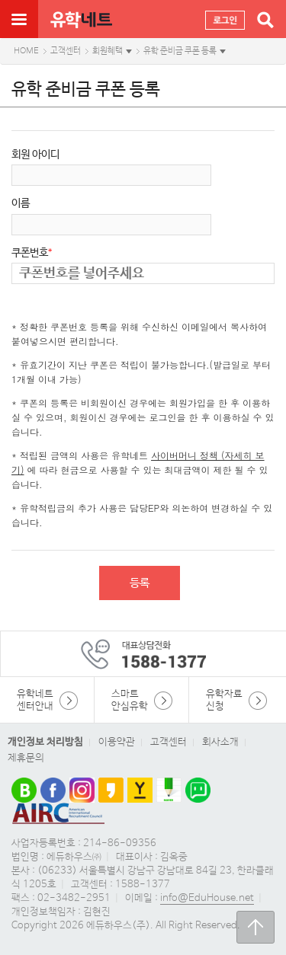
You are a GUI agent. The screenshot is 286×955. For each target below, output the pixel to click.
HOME (26, 51)
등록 (139, 583)
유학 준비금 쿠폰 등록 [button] (180, 51)
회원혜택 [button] (107, 51)
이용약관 (116, 742)
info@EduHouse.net (207, 898)
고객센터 (65, 51)
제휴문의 (26, 758)
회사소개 (220, 742)
